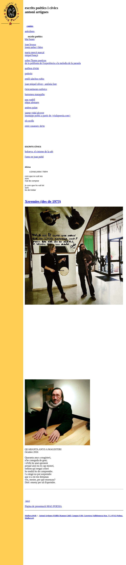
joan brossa (30, 44)
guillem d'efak (32, 68)
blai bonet (30, 39)
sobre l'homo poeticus (35, 60)
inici (27, 501)
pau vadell (30, 99)
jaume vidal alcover (34, 112)
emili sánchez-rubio (34, 78)
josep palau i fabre (34, 47)
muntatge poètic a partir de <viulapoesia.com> (48, 115)
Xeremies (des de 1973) (43, 201)
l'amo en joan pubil (34, 156)
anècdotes (29, 31)
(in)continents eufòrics (36, 89)
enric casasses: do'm (35, 126)
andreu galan (31, 107)
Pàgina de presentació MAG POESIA (43, 506)
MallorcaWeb (30, 515)
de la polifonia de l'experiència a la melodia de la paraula (53, 63)
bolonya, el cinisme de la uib (39, 151)
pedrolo (28, 73)
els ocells (29, 120)
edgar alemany (32, 102)
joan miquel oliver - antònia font (41, 84)
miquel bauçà (31, 55)
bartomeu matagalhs (35, 94)
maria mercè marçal (34, 52)
